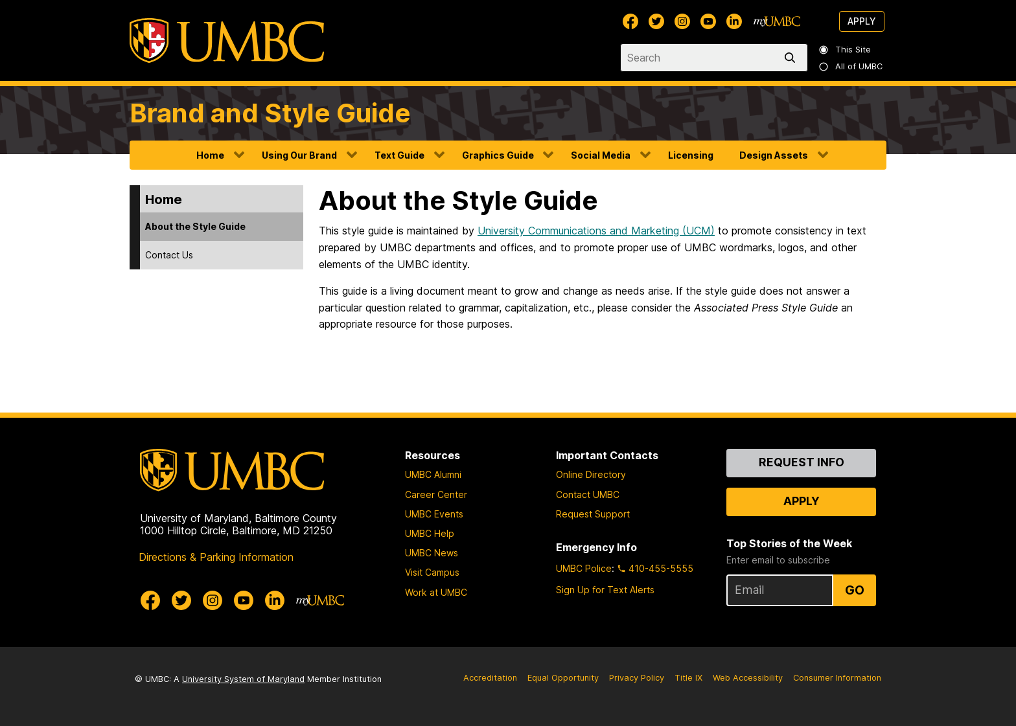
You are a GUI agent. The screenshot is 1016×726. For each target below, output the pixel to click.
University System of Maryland (243, 679)
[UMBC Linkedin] (734, 21)
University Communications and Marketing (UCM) (596, 230)
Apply (862, 21)
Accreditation (490, 678)
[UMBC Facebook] (630, 21)
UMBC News (431, 552)
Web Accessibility (748, 678)
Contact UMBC (587, 494)
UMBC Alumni (433, 474)
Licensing (690, 155)
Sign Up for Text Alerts (605, 589)
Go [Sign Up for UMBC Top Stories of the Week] (854, 590)
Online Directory (591, 474)
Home (210, 155)
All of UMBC (851, 66)
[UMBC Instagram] (682, 21)
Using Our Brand (299, 155)
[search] (792, 57)
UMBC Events (434, 513)
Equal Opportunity (563, 678)
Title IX (688, 678)
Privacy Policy (636, 678)
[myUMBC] (777, 21)
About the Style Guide (195, 226)
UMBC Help (429, 533)
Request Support (593, 513)
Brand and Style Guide (270, 113)
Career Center (436, 494)
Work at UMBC (436, 592)
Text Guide (399, 155)
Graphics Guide (498, 155)
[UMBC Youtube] (708, 21)
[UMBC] (226, 40)
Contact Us (169, 254)
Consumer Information (837, 678)
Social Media (600, 155)
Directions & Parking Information (216, 556)
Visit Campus (432, 572)
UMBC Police (584, 568)
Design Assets (773, 155)
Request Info (801, 462)
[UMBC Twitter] (656, 21)
